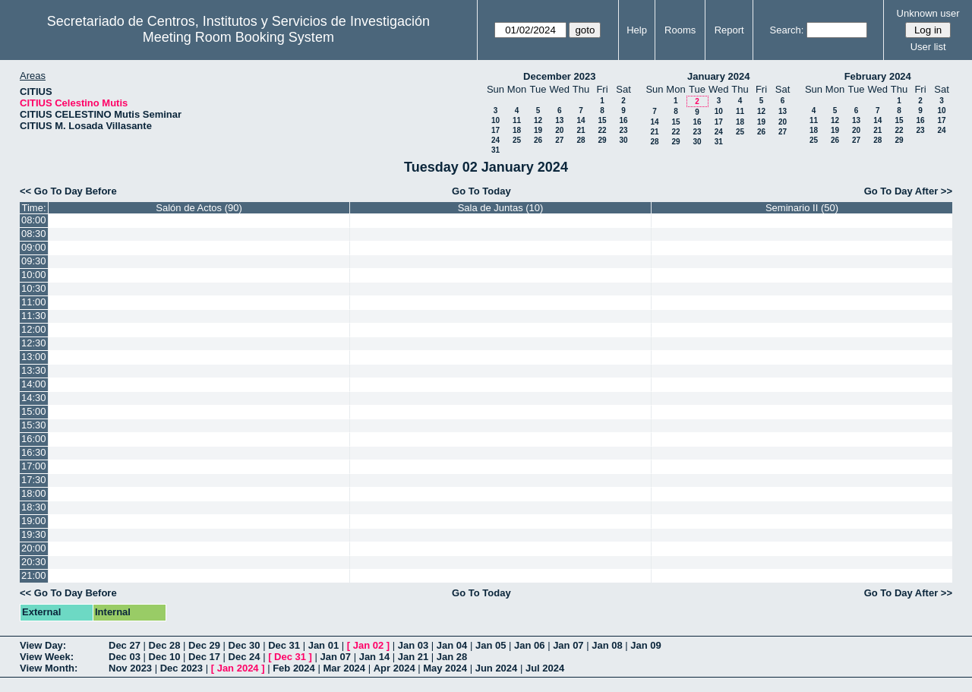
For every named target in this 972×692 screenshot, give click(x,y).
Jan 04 (452, 645)
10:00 (33, 274)
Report (729, 30)
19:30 (33, 534)
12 (538, 120)
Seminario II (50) (801, 207)
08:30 (33, 233)
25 (517, 140)
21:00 (33, 575)
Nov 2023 (130, 668)
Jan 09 (645, 645)
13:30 (33, 370)
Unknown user (928, 13)
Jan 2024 (238, 668)
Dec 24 (244, 656)
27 (559, 140)
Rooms (680, 30)
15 (602, 120)
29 (602, 140)
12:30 (33, 343)
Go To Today (481, 191)
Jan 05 (490, 645)
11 (517, 120)
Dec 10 (165, 656)
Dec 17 (204, 656)
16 (623, 120)
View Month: (48, 668)
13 (559, 120)
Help (636, 30)
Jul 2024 (544, 668)
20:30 (33, 561)
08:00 (33, 220)
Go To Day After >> (908, 191)
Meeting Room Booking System (238, 37)
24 (495, 140)
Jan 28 (452, 656)
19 (538, 130)
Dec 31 (284, 645)
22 (602, 130)
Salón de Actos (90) (198, 207)
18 (517, 130)
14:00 (33, 384)
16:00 (33, 438)
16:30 (33, 452)
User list (928, 46)
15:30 (33, 425)
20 (559, 130)
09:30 (33, 261)
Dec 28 (165, 645)
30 (623, 140)
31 (495, 150)
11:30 (33, 315)
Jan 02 (368, 645)
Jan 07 (568, 645)
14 (580, 120)
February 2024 (877, 76)
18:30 (33, 507)
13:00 (33, 356)
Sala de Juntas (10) (501, 207)
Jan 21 (413, 656)
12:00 (33, 329)
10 (495, 120)
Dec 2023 (181, 668)
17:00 (33, 466)
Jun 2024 (496, 668)
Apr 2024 (394, 668)
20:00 (33, 548)
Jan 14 (374, 656)
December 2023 (559, 76)
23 (623, 130)
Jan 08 (607, 645)
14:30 (33, 397)
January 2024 (718, 76)
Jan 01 (323, 645)
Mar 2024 (344, 668)
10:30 (33, 288)
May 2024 (445, 668)
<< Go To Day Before (68, 191)
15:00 (33, 411)
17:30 (33, 479)
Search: (787, 30)
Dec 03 (124, 656)
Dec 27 (124, 645)
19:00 (33, 520)
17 (495, 130)
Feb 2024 (294, 668)
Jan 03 (413, 645)
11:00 (33, 302)
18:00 (33, 493)
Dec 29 (204, 645)
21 (580, 130)
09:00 (33, 247)
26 (538, 140)
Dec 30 (244, 645)
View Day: (43, 645)
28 (580, 140)
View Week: (47, 656)
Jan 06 (529, 645)
